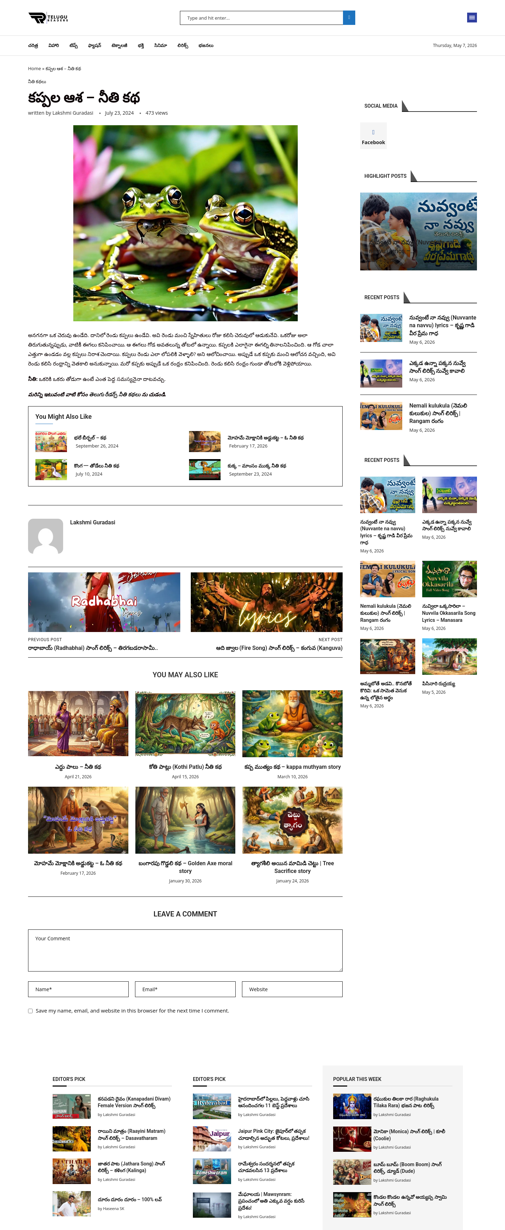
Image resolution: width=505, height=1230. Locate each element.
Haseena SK (113, 1208)
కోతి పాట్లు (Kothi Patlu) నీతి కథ (185, 767)
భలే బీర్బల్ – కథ (90, 438)
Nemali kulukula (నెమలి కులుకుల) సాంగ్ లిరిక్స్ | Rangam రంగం (438, 413)
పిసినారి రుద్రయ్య (438, 683)
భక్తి (141, 45)
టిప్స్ (73, 45)
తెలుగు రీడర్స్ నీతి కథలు (115, 394)
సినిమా (160, 45)
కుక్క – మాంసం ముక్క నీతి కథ (257, 466)
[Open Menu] (472, 17)
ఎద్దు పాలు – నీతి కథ (78, 767)
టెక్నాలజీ (119, 45)
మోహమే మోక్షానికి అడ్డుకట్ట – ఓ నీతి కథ (266, 438)
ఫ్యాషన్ (94, 45)
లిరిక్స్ (182, 45)
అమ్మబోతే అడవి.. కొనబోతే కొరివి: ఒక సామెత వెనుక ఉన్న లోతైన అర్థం (386, 690)
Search (349, 18)
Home (34, 68)
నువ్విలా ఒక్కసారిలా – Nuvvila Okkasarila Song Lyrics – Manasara (449, 613)
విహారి (53, 45)
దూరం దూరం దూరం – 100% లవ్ (130, 1199)
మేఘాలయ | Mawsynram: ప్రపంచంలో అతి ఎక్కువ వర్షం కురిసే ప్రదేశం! (271, 1201)
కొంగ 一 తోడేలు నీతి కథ (96, 466)
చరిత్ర (33, 45)
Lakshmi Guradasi (72, 112)
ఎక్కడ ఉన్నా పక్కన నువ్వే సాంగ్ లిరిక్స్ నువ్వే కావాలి (438, 367)
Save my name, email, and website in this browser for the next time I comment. (132, 1010)
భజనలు (206, 45)
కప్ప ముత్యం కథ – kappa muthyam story (292, 767)
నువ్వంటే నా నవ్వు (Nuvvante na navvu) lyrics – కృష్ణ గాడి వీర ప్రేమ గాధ (442, 325)
